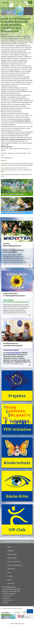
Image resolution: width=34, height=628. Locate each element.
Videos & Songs (12, 554)
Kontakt (9, 576)
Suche (9, 572)
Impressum (10, 583)
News (9, 547)
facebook (5, 602)
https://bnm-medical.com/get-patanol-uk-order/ (16, 139)
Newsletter (10, 551)
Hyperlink (4, 160)
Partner (9, 580)
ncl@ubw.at (6, 598)
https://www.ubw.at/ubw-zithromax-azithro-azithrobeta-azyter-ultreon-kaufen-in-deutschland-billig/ (16, 169)
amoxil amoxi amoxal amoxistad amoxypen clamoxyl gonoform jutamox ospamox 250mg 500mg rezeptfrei (17, 164)
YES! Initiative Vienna (13, 561)
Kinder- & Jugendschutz (14, 565)
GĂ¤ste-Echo (11, 569)
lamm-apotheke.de (6, 158)
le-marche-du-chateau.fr (23, 121)
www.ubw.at (10, 123)
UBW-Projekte (11, 558)
